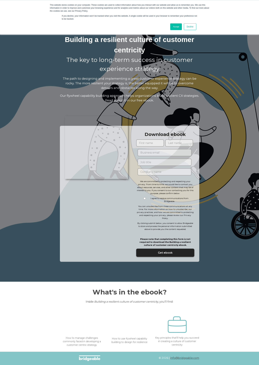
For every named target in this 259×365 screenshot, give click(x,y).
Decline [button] (190, 27)
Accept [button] (176, 27)
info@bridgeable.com (184, 358)
